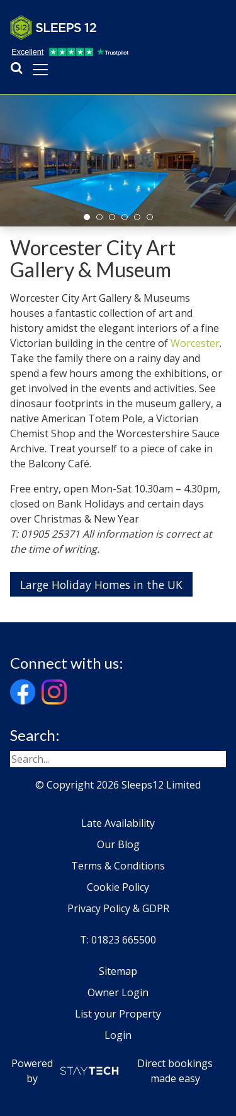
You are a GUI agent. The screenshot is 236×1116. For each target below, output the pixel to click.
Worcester (195, 343)
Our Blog (118, 844)
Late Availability (118, 823)
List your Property (118, 1014)
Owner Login (118, 992)
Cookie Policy (118, 887)
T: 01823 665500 (118, 940)
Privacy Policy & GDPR (118, 908)
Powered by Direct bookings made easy (112, 1070)
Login (118, 1035)
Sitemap (118, 971)
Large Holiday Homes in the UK (101, 584)
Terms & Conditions (118, 866)
